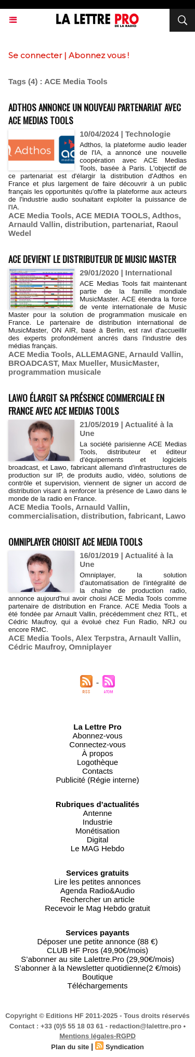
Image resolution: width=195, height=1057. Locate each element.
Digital (98, 839)
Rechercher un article (97, 899)
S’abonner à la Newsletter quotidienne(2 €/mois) (97, 967)
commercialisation (42, 515)
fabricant (144, 515)
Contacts (97, 771)
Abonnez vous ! (99, 55)
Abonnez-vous (98, 735)
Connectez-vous (97, 744)
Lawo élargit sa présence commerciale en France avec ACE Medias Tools (86, 404)
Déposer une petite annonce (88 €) (97, 941)
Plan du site (70, 1047)
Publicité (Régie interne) (97, 779)
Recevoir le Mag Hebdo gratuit (97, 908)
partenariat (132, 224)
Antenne (97, 813)
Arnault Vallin (154, 637)
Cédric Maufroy (36, 646)
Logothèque (97, 762)
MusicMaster (133, 363)
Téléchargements (98, 985)
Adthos (165, 215)
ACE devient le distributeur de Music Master (92, 259)
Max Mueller (84, 363)
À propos (97, 753)
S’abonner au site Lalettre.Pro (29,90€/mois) (97, 959)
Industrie (98, 821)
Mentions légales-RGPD (97, 1036)
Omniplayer (90, 646)
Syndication (125, 1047)
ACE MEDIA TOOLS (111, 215)
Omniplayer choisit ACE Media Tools (75, 541)
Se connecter (35, 55)
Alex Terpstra (100, 637)
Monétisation (97, 830)
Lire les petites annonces (98, 881)
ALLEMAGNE (100, 354)
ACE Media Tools (39, 215)
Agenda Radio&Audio (97, 890)
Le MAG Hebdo (97, 848)
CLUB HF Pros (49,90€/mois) (97, 950)
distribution (86, 224)
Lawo (176, 515)
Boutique (97, 976)
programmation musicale (54, 371)
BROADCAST (32, 363)
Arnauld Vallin (34, 224)
